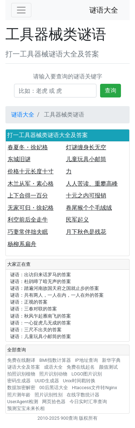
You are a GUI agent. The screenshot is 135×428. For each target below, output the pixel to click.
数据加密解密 (21, 387)
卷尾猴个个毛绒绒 (89, 207)
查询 (110, 90)
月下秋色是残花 (86, 231)
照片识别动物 (53, 374)
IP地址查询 (86, 360)
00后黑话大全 (53, 387)
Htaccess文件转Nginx (94, 387)
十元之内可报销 (86, 195)
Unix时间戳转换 (79, 380)
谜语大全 (103, 10)
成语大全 (53, 367)
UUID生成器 (47, 380)
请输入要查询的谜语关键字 (67, 76)
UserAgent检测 (22, 401)
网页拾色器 (54, 401)
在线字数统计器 (83, 394)
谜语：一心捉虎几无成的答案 (40, 322)
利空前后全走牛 (28, 219)
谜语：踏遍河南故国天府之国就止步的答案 (54, 288)
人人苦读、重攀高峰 (92, 183)
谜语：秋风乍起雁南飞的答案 (40, 316)
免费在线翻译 (21, 360)
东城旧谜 (19, 159)
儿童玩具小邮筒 (86, 159)
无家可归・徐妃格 (31, 207)
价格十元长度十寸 (31, 171)
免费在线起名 (81, 367)
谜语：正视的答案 (29, 302)
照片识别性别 (49, 394)
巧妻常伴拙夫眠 (28, 231)
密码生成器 (19, 380)
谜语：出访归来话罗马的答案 (40, 274)
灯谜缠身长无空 (86, 147)
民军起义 (77, 219)
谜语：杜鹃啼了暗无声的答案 (40, 281)
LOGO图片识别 (86, 374)
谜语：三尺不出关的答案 (36, 329)
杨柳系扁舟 (22, 244)
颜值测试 (108, 367)
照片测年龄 (19, 394)
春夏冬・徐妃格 (28, 147)
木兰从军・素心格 (31, 183)
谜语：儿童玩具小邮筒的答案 (40, 336)
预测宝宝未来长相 (26, 408)
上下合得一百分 (28, 195)
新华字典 (111, 360)
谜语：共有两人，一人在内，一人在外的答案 (57, 295)
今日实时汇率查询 (88, 401)
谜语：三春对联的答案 (33, 308)
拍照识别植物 (21, 374)
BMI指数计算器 (55, 360)
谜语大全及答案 (23, 367)
